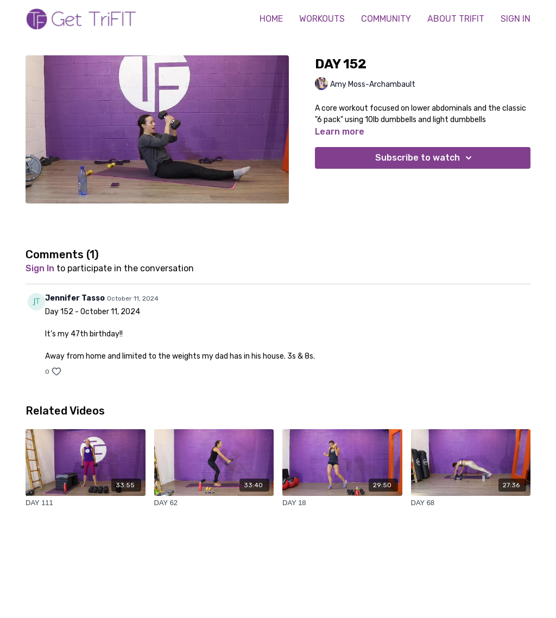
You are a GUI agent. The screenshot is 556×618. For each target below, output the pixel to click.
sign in (40, 268)
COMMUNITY (386, 19)
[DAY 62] (214, 503)
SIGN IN (515, 19)
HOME (271, 19)
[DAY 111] (86, 503)
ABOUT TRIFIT (455, 19)
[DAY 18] (342, 503)
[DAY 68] (471, 503)
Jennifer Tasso (75, 298)
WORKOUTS (322, 19)
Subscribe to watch (425, 157)
